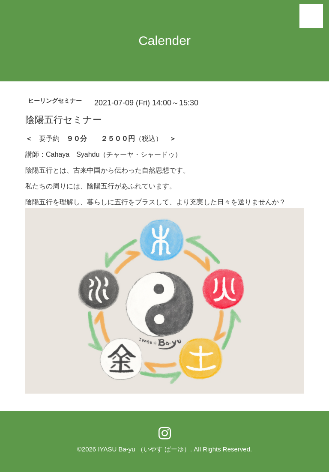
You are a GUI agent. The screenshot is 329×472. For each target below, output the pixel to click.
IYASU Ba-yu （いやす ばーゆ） (144, 449)
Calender (164, 40)
